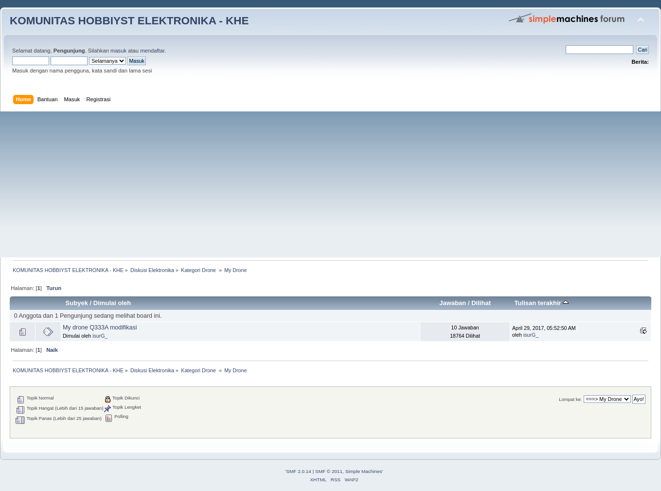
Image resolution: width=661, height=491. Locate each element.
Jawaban (452, 303)
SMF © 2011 (328, 471)
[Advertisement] (331, 184)
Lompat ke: (570, 399)
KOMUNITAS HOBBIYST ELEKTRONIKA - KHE (129, 21)
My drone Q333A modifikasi (100, 327)
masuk (118, 51)
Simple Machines (363, 471)
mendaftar (152, 51)
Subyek (77, 303)
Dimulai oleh (112, 303)
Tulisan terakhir (542, 303)
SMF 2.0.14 (298, 471)
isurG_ (99, 336)
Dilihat (481, 303)
